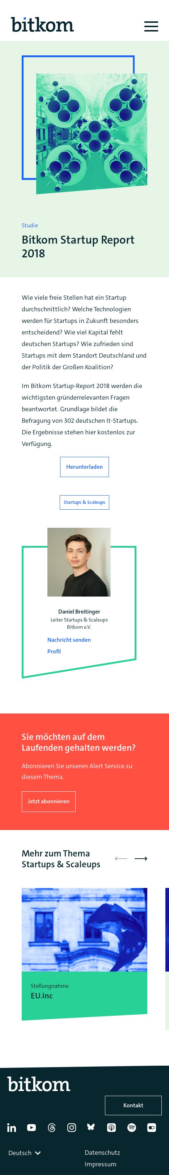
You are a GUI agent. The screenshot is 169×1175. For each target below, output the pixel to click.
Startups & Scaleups (84, 502)
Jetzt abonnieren (48, 801)
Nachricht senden (69, 640)
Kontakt (133, 1105)
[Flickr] (154, 1130)
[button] (141, 859)
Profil (54, 651)
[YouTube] (34, 1130)
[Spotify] (134, 1130)
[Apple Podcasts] (114, 1130)
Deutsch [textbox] (19, 1153)
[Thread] (54, 1130)
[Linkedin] (14, 1130)
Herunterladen (84, 467)
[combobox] (25, 1153)
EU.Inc (41, 996)
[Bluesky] (94, 1130)
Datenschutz (102, 1152)
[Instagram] (74, 1130)
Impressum (101, 1164)
